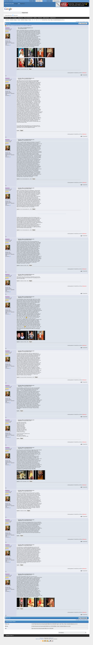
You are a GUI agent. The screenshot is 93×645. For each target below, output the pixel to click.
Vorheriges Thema (79, 21)
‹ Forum (11, 635)
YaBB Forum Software (40, 638)
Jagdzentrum (53, 17)
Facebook (40, 17)
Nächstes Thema (85, 21)
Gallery (35, 17)
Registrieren (22, 3)
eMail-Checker (46, 17)
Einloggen (16, 3)
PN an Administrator (28, 17)
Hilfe (10, 17)
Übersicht (6, 17)
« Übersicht (8, 635)
